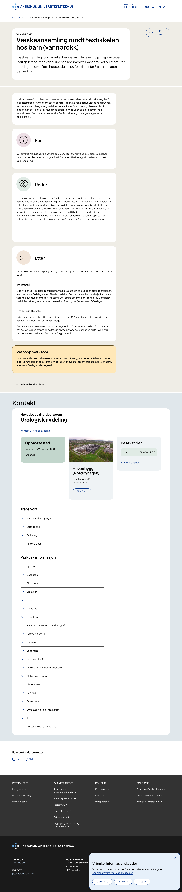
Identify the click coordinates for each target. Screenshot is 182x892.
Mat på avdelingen (37, 675)
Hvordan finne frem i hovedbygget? (46, 625)
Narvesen (32, 642)
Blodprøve (32, 583)
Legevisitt (32, 650)
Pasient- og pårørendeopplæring (45, 667)
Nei (31, 759)
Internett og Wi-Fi (36, 633)
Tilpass (142, 881)
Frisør (30, 600)
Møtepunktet (34, 684)
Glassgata (32, 608)
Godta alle (102, 881)
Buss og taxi (33, 526)
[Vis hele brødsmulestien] (26, 17)
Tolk (29, 718)
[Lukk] (175, 858)
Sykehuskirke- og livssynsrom (43, 709)
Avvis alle (123, 881)
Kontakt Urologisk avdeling (35, 430)
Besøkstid (32, 574)
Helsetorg (32, 616)
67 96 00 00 (18, 862)
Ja (17, 759)
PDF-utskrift (160, 32)
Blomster (32, 591)
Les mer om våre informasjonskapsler (112, 872)
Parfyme (31, 692)
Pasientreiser (34, 543)
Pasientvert (33, 701)
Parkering (32, 535)
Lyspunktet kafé (35, 659)
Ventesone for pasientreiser (42, 726)
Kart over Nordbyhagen (39, 518)
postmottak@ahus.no (23, 873)
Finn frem (82, 491)
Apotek (31, 566)
